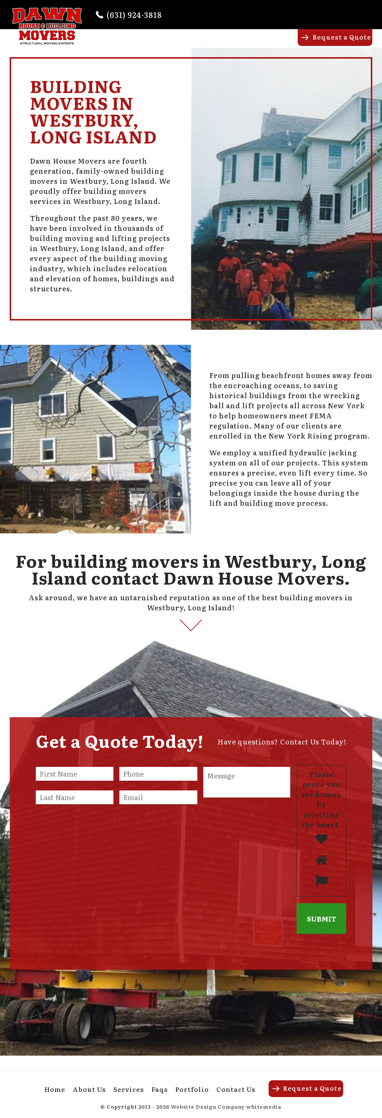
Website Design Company (208, 1106)
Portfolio (282, 43)
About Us (179, 43)
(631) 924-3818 (134, 14)
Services (218, 43)
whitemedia (263, 1106)
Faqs (249, 43)
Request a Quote (342, 36)
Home (144, 43)
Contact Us (236, 1089)
